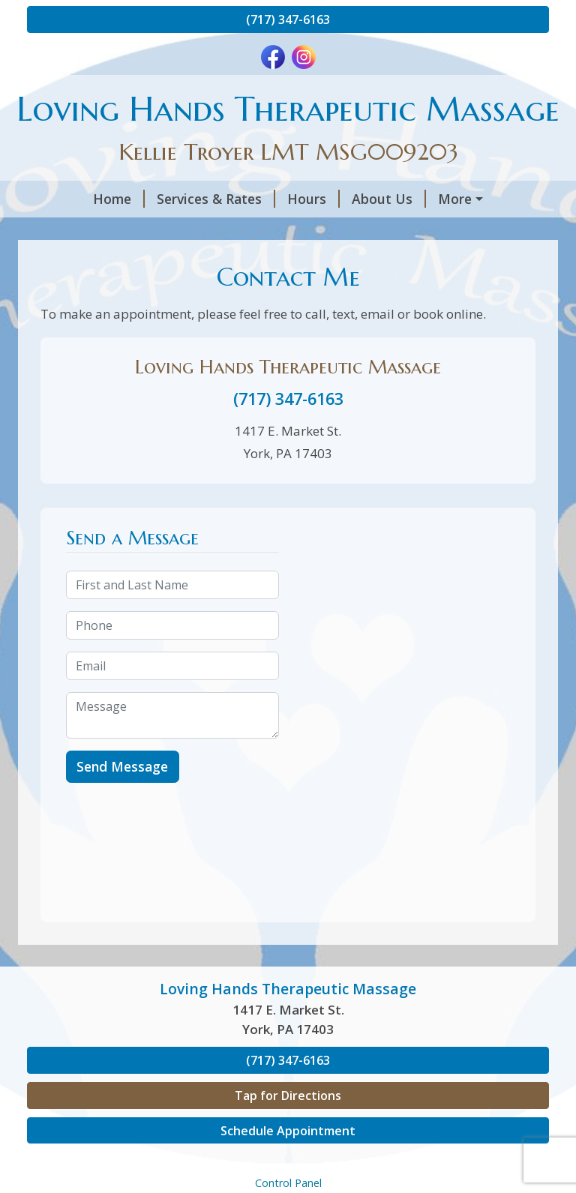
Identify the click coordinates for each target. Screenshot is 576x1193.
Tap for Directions (288, 1127)
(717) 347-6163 (288, 19)
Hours (259, 199)
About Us (335, 199)
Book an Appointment (460, 199)
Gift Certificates (190, 231)
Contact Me (83, 231)
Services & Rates (162, 199)
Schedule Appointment (288, 1162)
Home (65, 199)
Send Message (122, 799)
